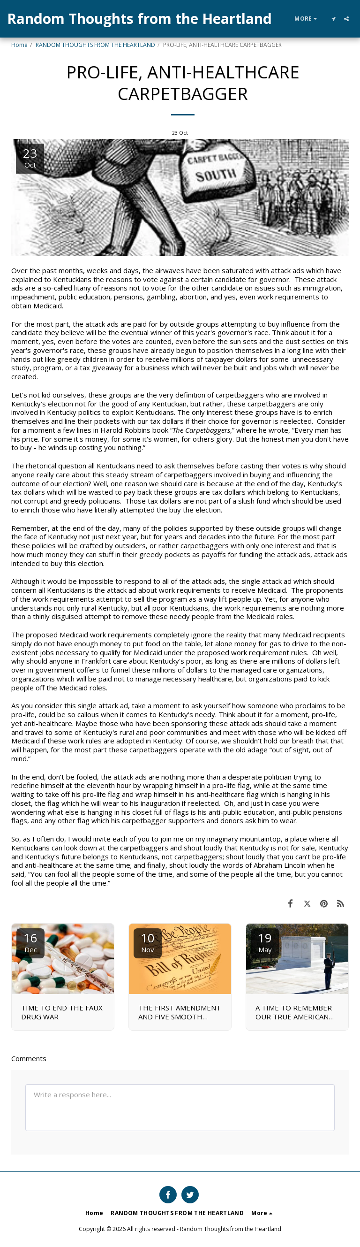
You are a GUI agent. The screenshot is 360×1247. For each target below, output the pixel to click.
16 (30, 941)
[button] (333, 19)
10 (148, 941)
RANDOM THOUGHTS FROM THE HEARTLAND (95, 45)
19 (265, 941)
